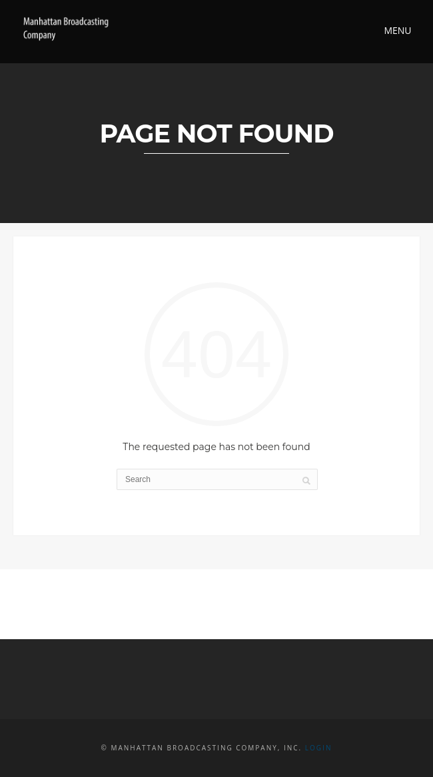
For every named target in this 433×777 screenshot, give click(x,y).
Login (318, 747)
